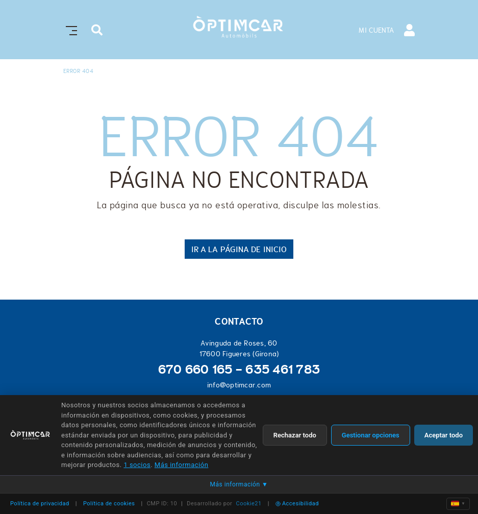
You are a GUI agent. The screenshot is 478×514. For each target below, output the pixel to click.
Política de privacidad (39, 503)
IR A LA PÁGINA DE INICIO (239, 249)
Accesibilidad (297, 503)
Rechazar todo (294, 435)
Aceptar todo (443, 435)
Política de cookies (109, 503)
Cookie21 (249, 503)
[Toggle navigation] (69, 29)
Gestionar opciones (370, 435)
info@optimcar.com (239, 385)
